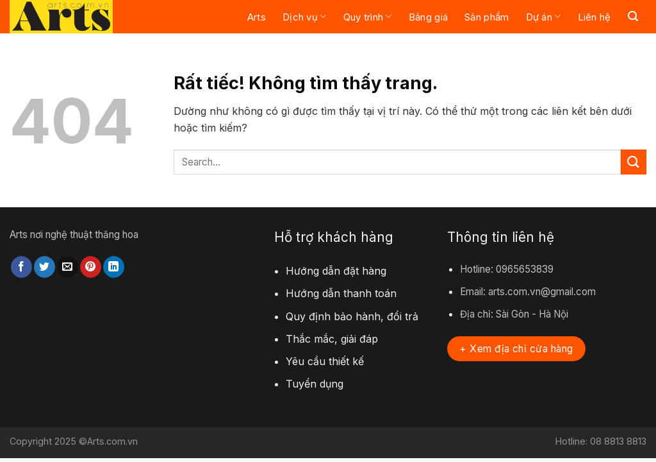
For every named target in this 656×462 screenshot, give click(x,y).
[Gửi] (633, 162)
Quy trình (367, 16)
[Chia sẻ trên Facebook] (21, 267)
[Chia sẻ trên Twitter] (44, 267)
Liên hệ (594, 17)
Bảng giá (428, 17)
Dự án (543, 16)
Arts (256, 17)
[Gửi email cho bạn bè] (67, 267)
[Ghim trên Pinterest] (90, 267)
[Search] (632, 16)
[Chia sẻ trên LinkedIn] (113, 267)
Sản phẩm (486, 17)
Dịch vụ (305, 16)
